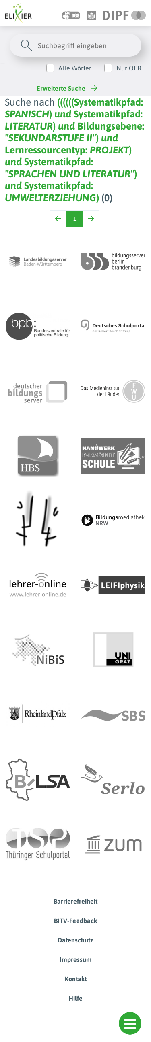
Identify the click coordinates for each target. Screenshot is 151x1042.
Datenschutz (75, 940)
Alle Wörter (74, 68)
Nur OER (128, 68)
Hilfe (75, 998)
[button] (130, 1023)
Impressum (76, 959)
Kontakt (76, 978)
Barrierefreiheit (75, 901)
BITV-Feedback (75, 920)
